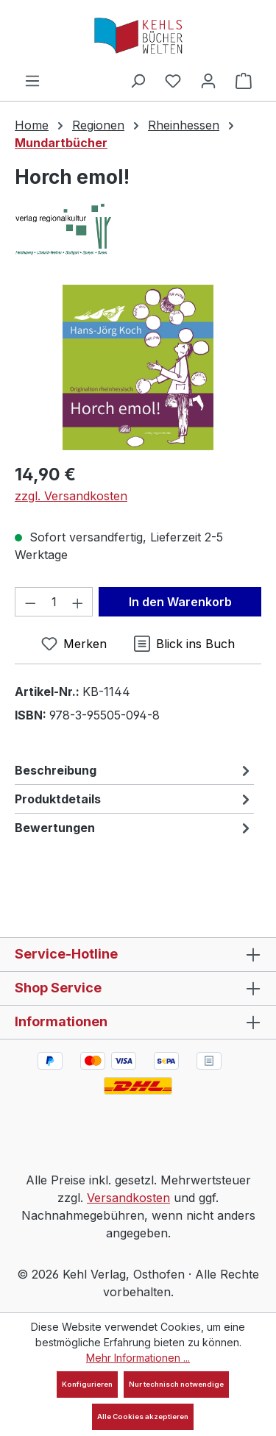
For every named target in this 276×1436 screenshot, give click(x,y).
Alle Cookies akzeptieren (142, 1416)
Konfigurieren (87, 1384)
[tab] (134, 770)
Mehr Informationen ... (138, 1357)
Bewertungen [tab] (134, 827)
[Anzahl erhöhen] (78, 601)
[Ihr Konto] (208, 80)
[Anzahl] (54, 601)
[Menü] (32, 80)
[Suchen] (137, 80)
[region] (138, 367)
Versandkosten (128, 1197)
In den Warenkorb (180, 601)
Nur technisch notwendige (176, 1384)
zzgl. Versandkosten (71, 495)
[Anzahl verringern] (30, 601)
